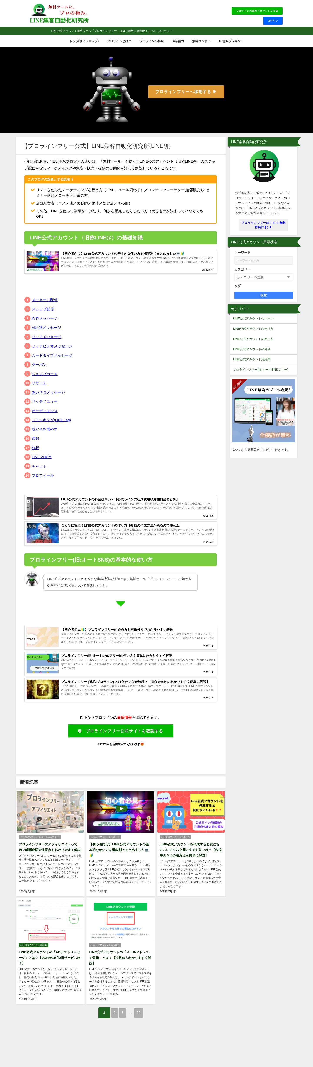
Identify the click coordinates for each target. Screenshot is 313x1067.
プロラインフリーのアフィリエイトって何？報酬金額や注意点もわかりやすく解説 (49, 868)
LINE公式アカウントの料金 (251, 351)
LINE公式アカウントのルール (253, 321)
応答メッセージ (45, 324)
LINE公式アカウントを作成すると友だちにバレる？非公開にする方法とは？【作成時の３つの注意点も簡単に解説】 (190, 868)
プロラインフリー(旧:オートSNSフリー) (39, 856)
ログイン (271, 22)
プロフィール (43, 481)
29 (143, 1030)
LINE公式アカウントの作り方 (175, 856)
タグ (237, 288)
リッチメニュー (45, 407)
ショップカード (45, 379)
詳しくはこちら (162, 33)
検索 (263, 298)
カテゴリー (242, 272)
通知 (35, 444)
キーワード (242, 255)
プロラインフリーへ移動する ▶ (186, 94)
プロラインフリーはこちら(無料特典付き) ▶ (263, 227)
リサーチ (39, 388)
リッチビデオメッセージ (52, 351)
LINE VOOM (42, 462)
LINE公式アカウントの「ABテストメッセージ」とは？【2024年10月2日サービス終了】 (49, 975)
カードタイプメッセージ (52, 361)
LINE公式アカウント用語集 (33, 963)
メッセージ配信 (45, 305)
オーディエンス (45, 416)
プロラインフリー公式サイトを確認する (120, 749)
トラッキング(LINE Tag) (52, 425)
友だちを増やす (45, 434)
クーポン (39, 370)
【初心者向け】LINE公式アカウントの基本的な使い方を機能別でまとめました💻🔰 (120, 868)
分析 (35, 453)
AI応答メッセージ (46, 333)
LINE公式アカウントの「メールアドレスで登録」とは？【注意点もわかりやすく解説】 (120, 975)
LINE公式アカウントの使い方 (105, 856)
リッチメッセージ (46, 342)
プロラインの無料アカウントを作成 (252, 11)
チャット (39, 471)
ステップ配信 (43, 314)
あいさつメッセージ (48, 398)
